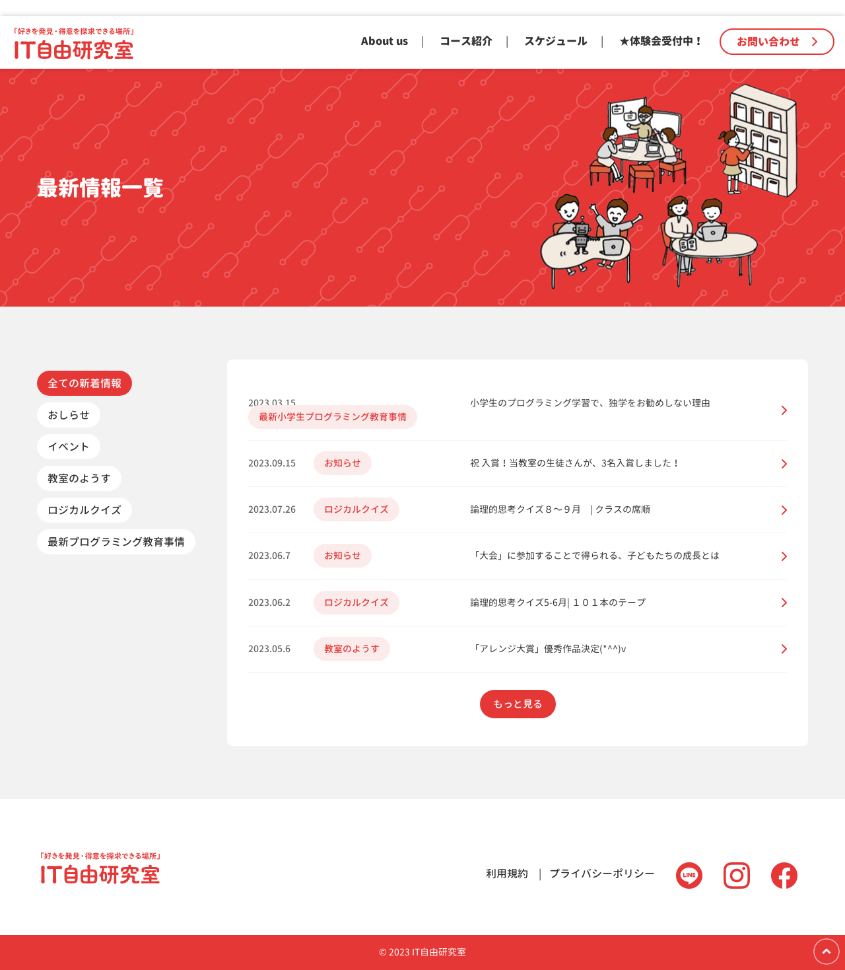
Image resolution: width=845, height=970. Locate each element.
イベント (69, 446)
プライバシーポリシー (602, 873)
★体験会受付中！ (661, 41)
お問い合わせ (777, 41)
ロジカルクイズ (84, 510)
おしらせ (69, 415)
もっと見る (518, 704)
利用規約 (507, 873)
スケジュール (556, 41)
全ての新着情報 (84, 383)
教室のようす (79, 478)
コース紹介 (466, 41)
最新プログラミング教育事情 (116, 542)
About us (384, 41)
